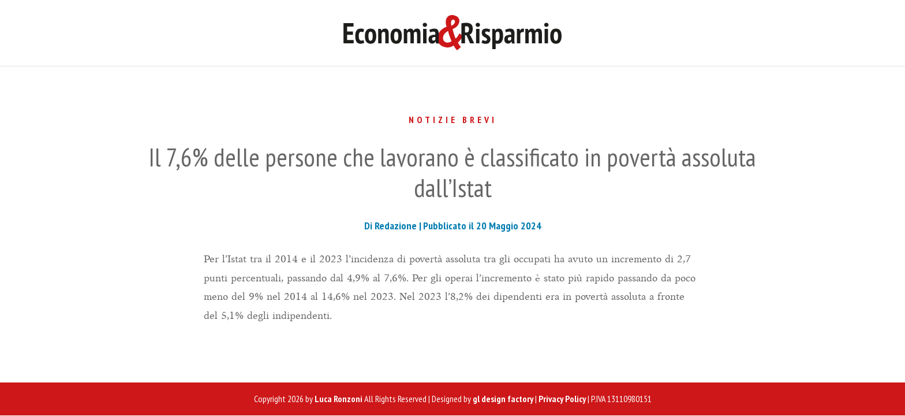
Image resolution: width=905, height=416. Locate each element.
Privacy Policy (562, 398)
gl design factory (503, 398)
